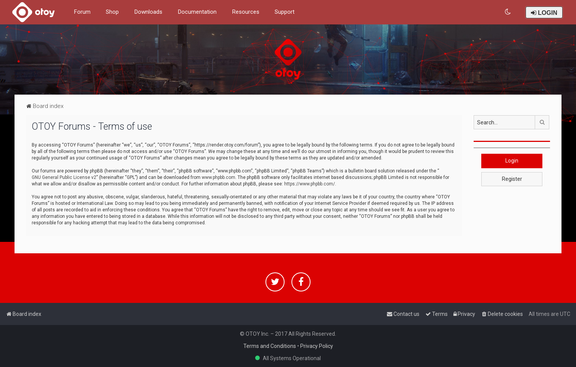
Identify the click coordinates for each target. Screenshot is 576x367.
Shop (112, 11)
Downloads (148, 11)
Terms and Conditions (269, 346)
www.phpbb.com (218, 177)
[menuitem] (508, 12)
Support (284, 11)
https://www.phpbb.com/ (309, 184)
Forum (82, 11)
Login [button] (511, 161)
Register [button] (512, 179)
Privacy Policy (316, 346)
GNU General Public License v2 (64, 177)
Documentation (197, 11)
